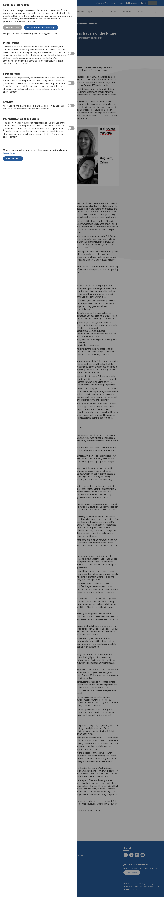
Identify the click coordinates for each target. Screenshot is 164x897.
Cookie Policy (9, 153)
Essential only (12, 27)
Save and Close (13, 158)
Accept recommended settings (41, 27)
